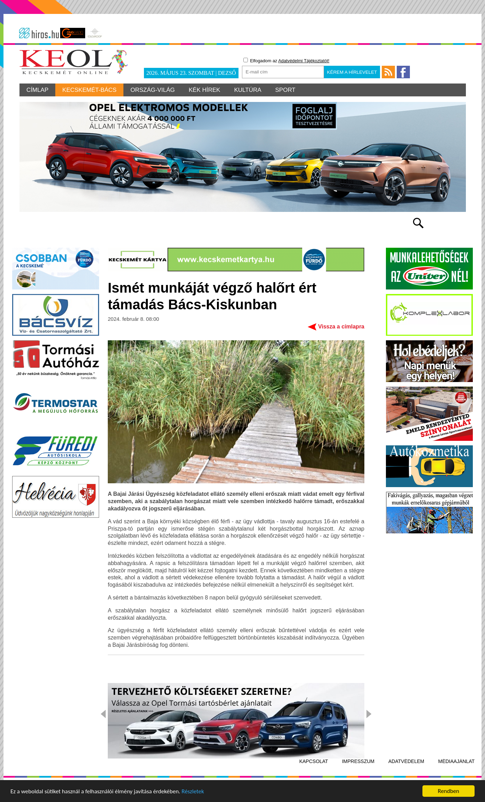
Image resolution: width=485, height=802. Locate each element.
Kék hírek (204, 90)
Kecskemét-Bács (89, 90)
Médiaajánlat (456, 761)
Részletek (192, 791)
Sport (285, 90)
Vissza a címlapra (341, 326)
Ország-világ (152, 90)
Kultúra (247, 90)
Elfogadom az (286, 60)
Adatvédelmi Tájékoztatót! (303, 60)
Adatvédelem (406, 761)
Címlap (37, 90)
